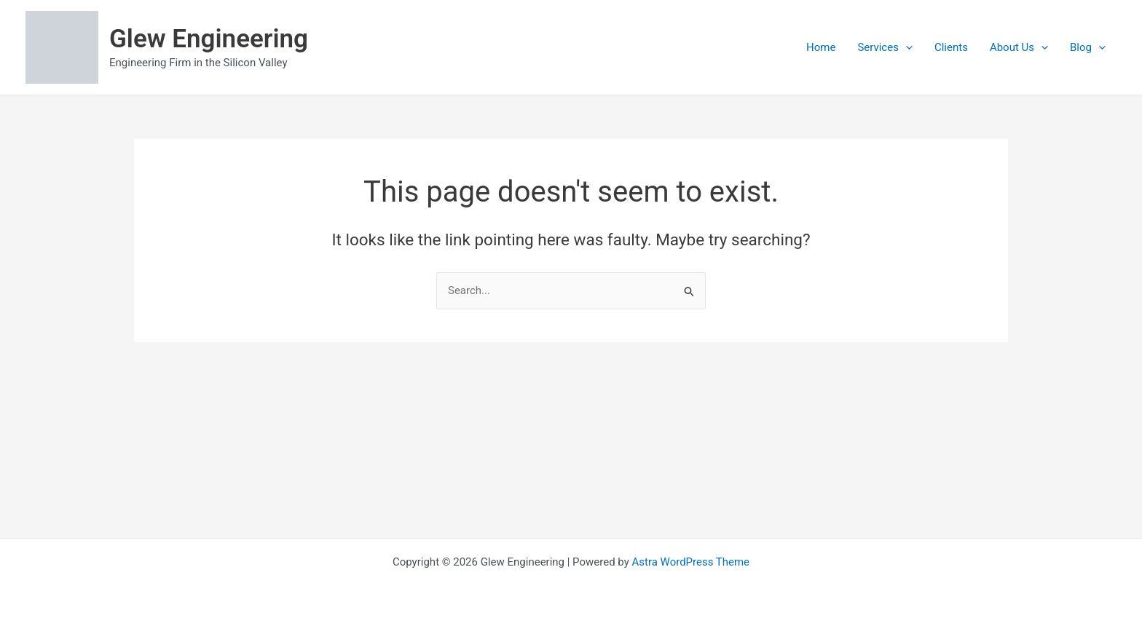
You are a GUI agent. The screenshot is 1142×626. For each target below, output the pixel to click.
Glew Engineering (208, 39)
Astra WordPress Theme (690, 561)
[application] (906, 47)
